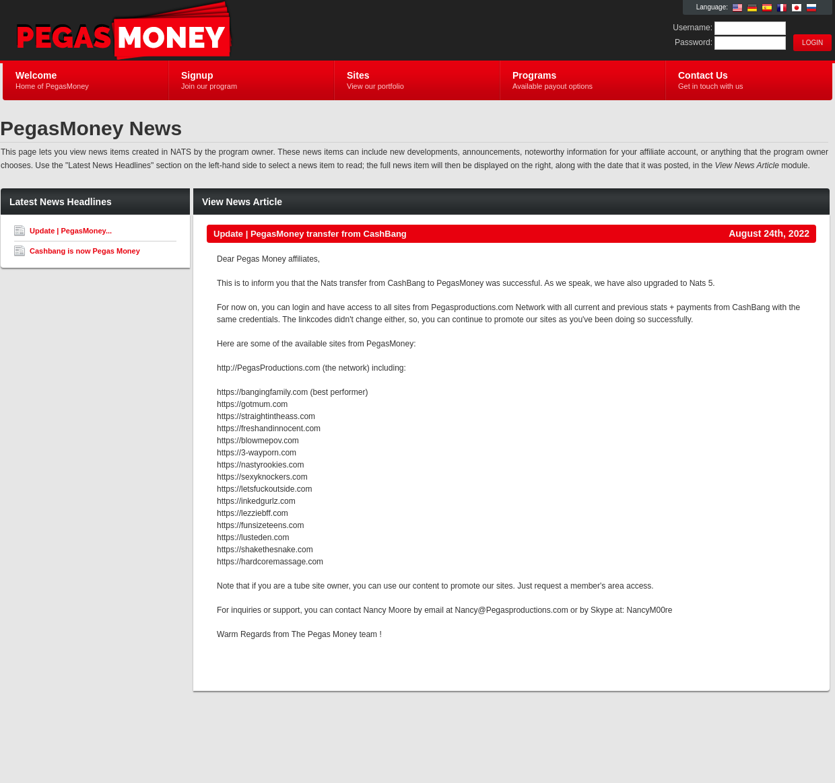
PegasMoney (163, 31)
